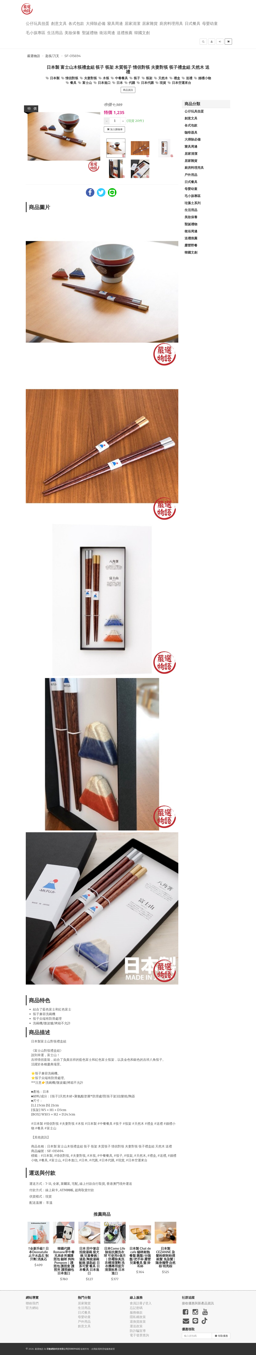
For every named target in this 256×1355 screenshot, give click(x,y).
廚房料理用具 (171, 23)
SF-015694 (73, 56)
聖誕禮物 (90, 32)
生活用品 (55, 32)
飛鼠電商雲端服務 (102, 1349)
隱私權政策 (138, 1317)
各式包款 (76, 23)
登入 (148, 1303)
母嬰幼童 (210, 23)
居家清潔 (132, 23)
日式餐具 (192, 23)
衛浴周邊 (107, 32)
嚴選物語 (33, 56)
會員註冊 (136, 1303)
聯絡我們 (32, 1303)
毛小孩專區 (35, 32)
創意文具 (59, 23)
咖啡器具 (191, 132)
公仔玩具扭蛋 (37, 23)
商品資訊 (128, 90)
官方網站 (32, 1308)
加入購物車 (115, 129)
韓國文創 (142, 32)
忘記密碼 (136, 1308)
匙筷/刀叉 (52, 56)
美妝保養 (72, 32)
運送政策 (136, 1326)
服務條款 (136, 1312)
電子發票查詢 (139, 1335)
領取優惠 (221, 1335)
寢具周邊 (115, 23)
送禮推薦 (124, 32)
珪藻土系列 (193, 203)
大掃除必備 (95, 23)
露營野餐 (191, 245)
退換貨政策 (138, 1321)
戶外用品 (191, 175)
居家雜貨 (150, 23)
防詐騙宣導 (138, 1331)
